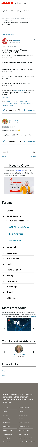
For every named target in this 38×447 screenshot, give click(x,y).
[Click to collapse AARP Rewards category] (4, 216)
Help (19, 11)
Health (10, 264)
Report (25, 110)
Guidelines (14, 11)
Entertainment (13, 258)
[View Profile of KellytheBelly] (13, 121)
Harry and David (25, 103)
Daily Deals (13, 103)
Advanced (33, 156)
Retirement (12, 281)
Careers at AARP (23, 415)
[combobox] (19, 152)
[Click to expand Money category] (4, 275)
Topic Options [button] (10, 34)
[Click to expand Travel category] (4, 292)
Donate (5, 411)
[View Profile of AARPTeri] (16, 40)
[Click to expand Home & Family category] (4, 270)
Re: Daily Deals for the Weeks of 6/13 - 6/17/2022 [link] (16, 24)
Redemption (15, 240)
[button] (35, 3)
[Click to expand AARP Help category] (4, 247)
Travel (10, 292)
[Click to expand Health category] (4, 264)
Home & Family (14, 269)
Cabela (4, 103)
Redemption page (19, 90)
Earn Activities (16, 234)
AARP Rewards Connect (20, 227)
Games (10, 210)
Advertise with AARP (24, 407)
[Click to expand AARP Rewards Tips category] (7, 221)
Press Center (6, 442)
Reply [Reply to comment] (30, 141)
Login (26, 3)
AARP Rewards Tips (19, 220)
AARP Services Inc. (24, 419)
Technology (12, 286)
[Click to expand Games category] (4, 211)
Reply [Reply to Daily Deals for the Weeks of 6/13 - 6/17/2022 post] (30, 110)
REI (11, 105)
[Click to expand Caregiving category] (4, 253)
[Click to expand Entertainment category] (4, 259)
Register (4, 371)
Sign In (4, 375)
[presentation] (4, 327)
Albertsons (23, 101)
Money (10, 275)
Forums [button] (25, 11)
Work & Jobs (13, 298)
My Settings (5, 11)
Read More (5, 97)
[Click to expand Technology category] (4, 287)
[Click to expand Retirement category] (4, 281)
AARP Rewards (26, 18)
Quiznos (5, 105)
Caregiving (12, 253)
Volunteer (6, 415)
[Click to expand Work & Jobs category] (4, 298)
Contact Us (22, 411)
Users (4, 156)
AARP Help (12, 247)
